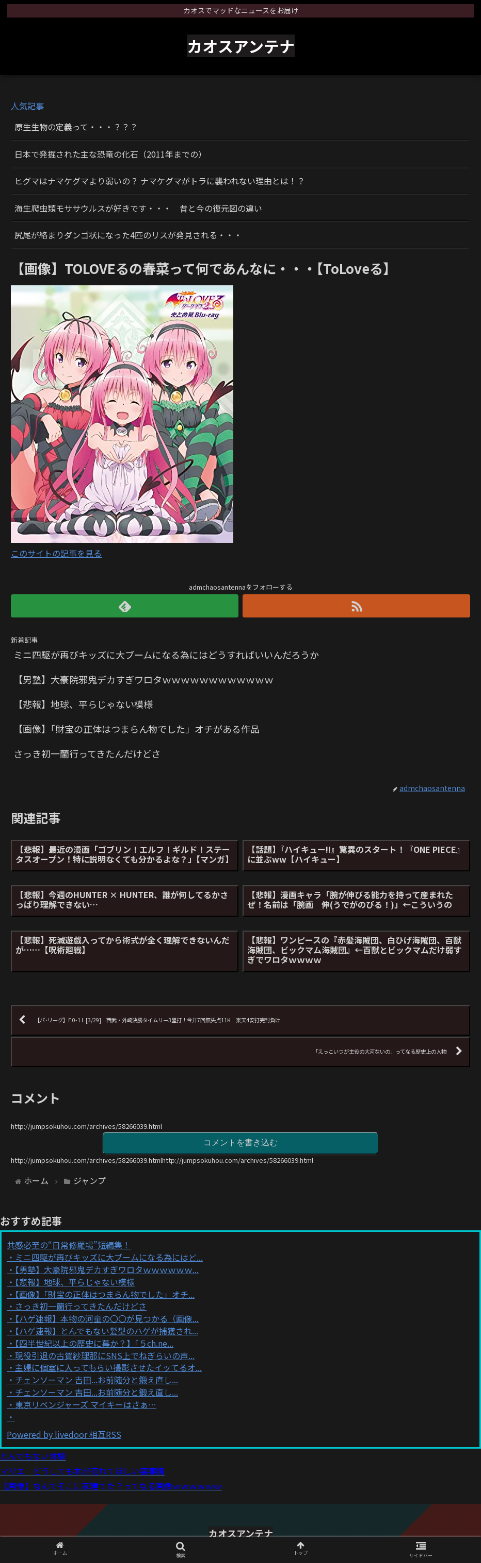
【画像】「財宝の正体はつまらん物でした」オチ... (105, 1294)
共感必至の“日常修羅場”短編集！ (69, 1245)
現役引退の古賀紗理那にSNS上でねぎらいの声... (105, 1355)
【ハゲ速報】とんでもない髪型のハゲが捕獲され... (106, 1331)
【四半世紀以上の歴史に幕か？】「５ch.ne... (94, 1343)
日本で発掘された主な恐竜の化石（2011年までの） (110, 154)
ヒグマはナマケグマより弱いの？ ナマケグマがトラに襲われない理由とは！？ (159, 181)
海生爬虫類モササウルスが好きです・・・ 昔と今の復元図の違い (138, 208)
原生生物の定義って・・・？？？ (76, 127)
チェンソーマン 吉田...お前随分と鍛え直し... (96, 1379)
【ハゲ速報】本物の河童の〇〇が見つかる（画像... (107, 1318)
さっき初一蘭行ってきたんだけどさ (81, 1306)
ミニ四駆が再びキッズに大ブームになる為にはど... (109, 1257)
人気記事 (27, 105)
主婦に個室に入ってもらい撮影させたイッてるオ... (108, 1367)
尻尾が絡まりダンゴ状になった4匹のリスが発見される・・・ (128, 235)
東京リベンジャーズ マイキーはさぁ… (85, 1404)
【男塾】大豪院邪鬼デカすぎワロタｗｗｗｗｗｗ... (107, 1269)
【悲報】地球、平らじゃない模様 (75, 1282)
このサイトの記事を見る (56, 553)
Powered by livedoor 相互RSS (64, 1434)
